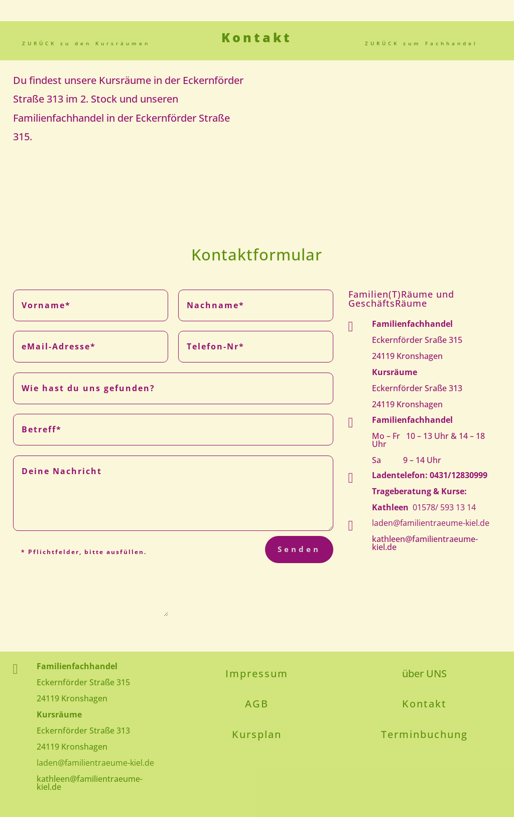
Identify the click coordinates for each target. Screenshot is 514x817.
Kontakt (424, 703)
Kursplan (257, 734)
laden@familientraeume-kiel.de (430, 522)
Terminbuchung (424, 734)
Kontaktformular (256, 254)
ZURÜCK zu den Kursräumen (86, 43)
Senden (299, 549)
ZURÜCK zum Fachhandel (421, 43)
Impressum (256, 673)
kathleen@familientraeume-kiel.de (425, 543)
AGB (257, 703)
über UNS (424, 673)
